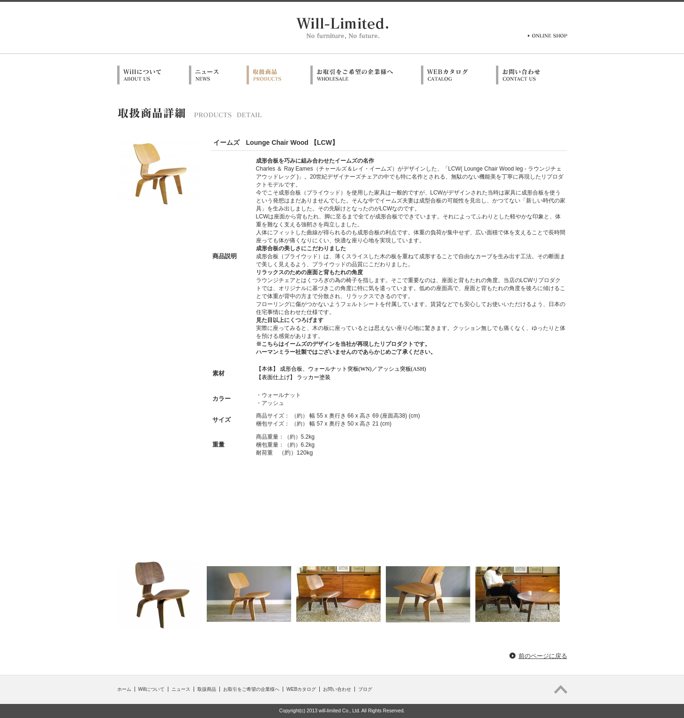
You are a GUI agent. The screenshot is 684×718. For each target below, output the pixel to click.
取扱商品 (206, 689)
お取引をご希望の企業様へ (251, 689)
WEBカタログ (301, 689)
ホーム (124, 689)
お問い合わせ (337, 689)
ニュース (181, 689)
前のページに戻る (543, 655)
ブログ (365, 689)
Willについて (151, 689)
